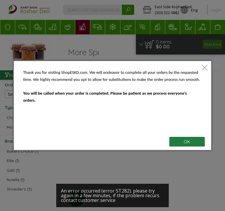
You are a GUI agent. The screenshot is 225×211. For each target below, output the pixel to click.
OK (187, 141)
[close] (205, 68)
